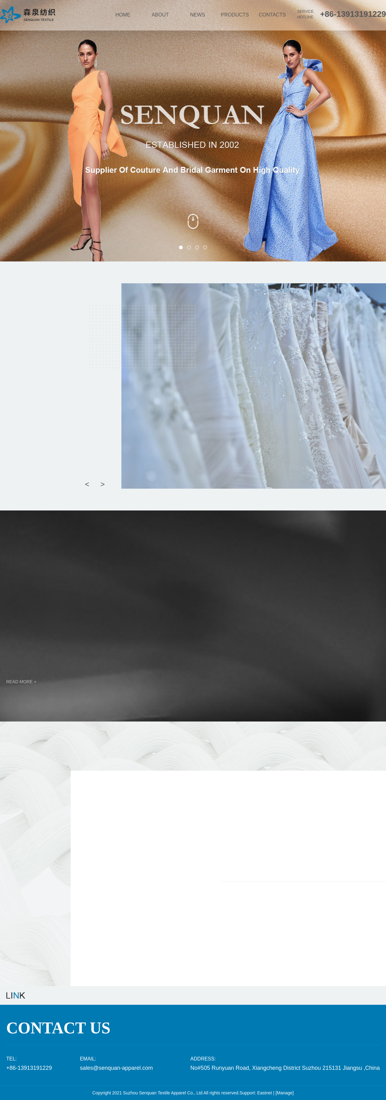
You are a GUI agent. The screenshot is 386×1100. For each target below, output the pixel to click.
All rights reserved (220, 1092)
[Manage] (284, 1092)
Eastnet (264, 1092)
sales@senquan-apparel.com (116, 1068)
